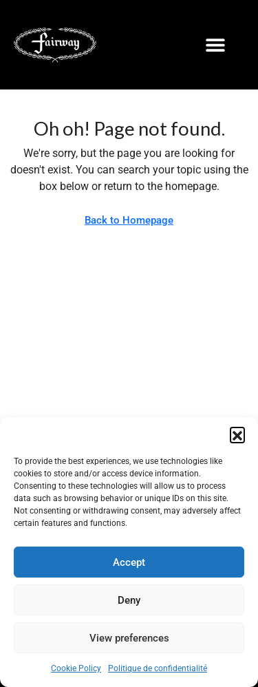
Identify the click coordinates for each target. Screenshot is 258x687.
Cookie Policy (76, 668)
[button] (237, 434)
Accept (129, 562)
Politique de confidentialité (157, 668)
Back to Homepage (129, 220)
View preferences (129, 638)
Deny (129, 600)
